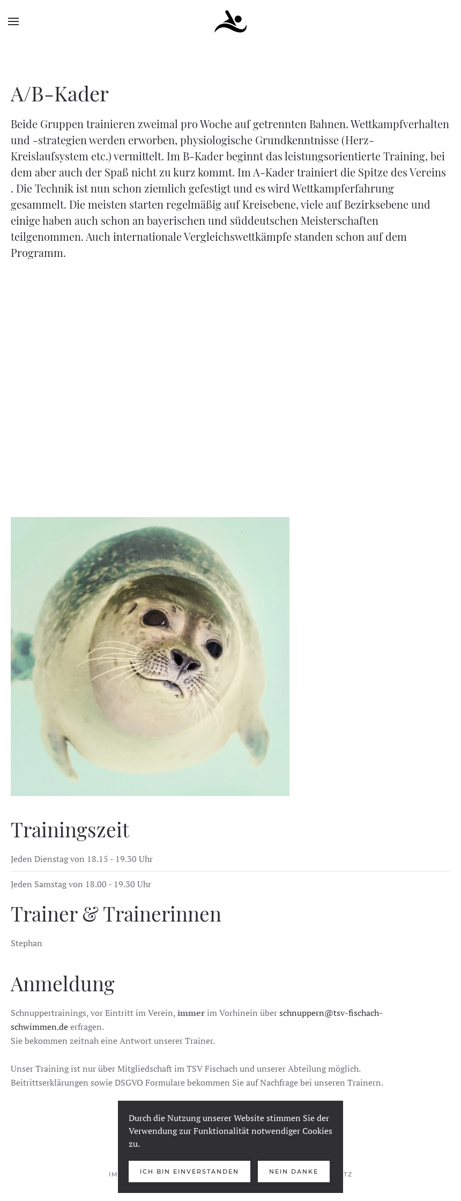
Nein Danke (293, 1171)
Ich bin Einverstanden (189, 1171)
